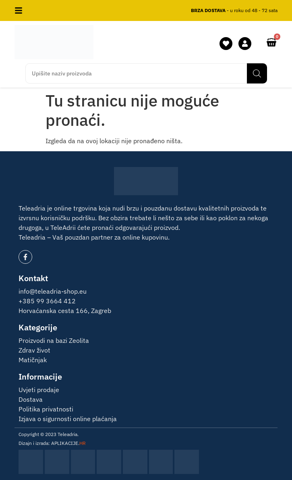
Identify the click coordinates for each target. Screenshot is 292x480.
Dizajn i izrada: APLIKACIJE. (52, 443)
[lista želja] (226, 43)
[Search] (257, 73)
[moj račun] (244, 43)
